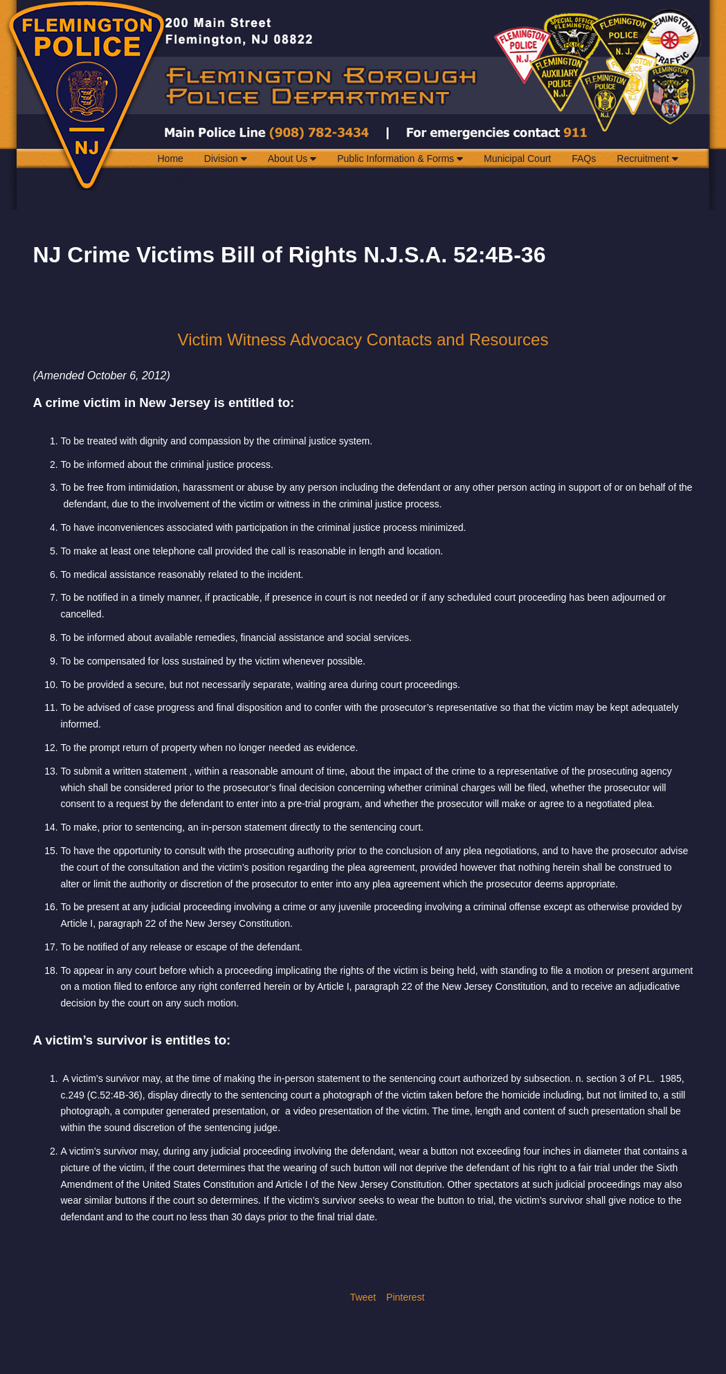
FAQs (584, 158)
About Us (292, 158)
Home (170, 158)
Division (225, 158)
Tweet (363, 1297)
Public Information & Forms (400, 158)
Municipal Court (517, 158)
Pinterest (405, 1297)
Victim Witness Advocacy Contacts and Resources (363, 339)
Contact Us (182, 177)
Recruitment (647, 158)
